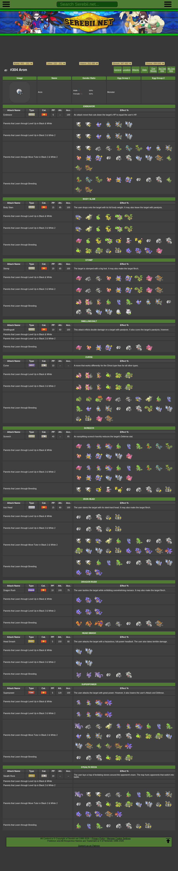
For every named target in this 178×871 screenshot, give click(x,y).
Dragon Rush (9, 590)
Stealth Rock (9, 776)
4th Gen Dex (171, 70)
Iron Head (7, 507)
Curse (6, 366)
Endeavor (7, 115)
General (117, 70)
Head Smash (9, 642)
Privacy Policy (98, 838)
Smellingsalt (8, 330)
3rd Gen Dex (162, 70)
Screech (7, 437)
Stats (144, 70)
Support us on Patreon (89, 845)
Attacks (135, 70)
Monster (111, 92)
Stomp (6, 269)
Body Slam (8, 207)
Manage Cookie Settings (119, 838)
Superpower (8, 693)
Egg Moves (153, 70)
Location (126, 70)
